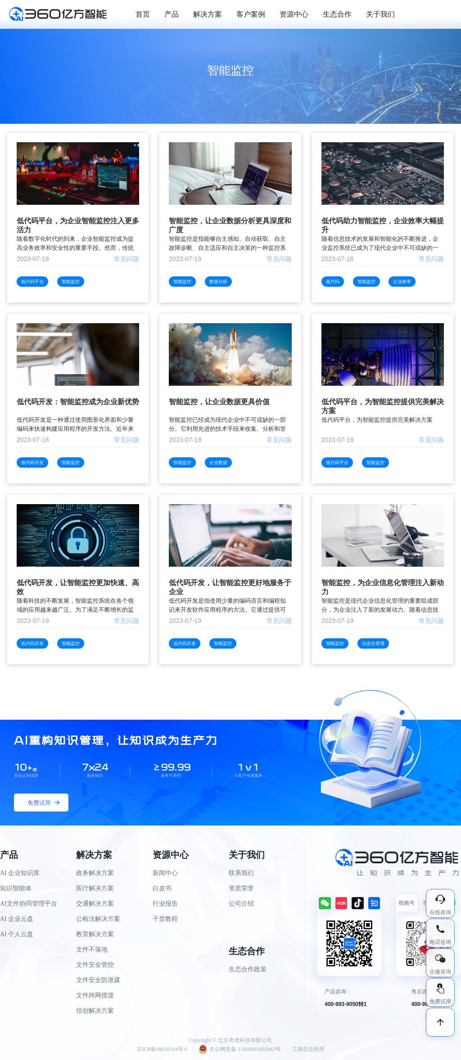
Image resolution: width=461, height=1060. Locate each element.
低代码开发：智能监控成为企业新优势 (78, 402)
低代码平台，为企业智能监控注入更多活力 (78, 225)
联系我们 (241, 873)
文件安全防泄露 (98, 980)
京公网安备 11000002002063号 (240, 1049)
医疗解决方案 (95, 888)
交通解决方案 (95, 903)
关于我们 (380, 14)
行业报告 (165, 903)
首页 (143, 14)
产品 (171, 14)
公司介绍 (241, 903)
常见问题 (126, 258)
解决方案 (207, 14)
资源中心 (294, 14)
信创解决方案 (95, 1010)
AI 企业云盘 (16, 919)
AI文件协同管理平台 (28, 903)
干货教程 (165, 919)
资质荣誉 (241, 888)
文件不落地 (92, 949)
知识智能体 (16, 888)
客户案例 (250, 14)
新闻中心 (165, 873)
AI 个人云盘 (16, 934)
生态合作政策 (248, 969)
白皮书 (162, 888)
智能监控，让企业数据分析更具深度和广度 (230, 225)
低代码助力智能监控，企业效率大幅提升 (382, 225)
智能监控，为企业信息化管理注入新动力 (382, 587)
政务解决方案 (95, 873)
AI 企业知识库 (20, 873)
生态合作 (337, 14)
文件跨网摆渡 (95, 995)
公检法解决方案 (98, 919)
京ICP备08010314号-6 (161, 1049)
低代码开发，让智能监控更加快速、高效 (78, 587)
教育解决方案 (95, 934)
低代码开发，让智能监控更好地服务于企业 (230, 587)
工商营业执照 (308, 1049)
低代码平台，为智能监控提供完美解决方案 (382, 406)
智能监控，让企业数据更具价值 (219, 402)
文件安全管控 (95, 964)
